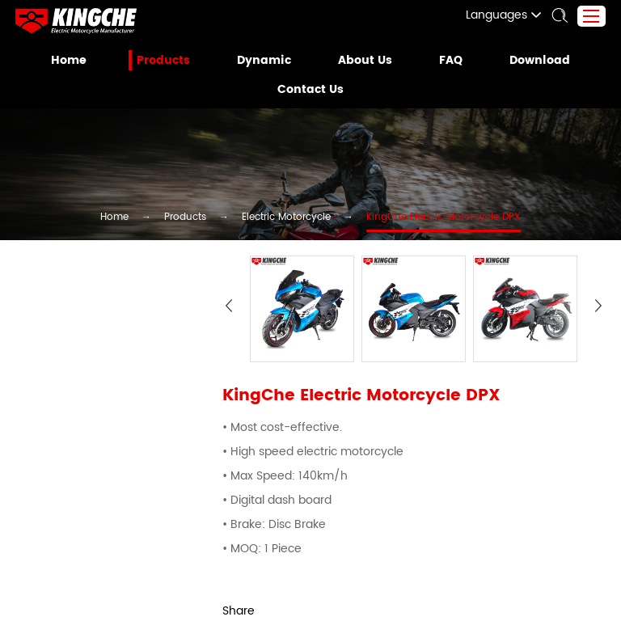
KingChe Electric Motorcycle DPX (421, 218)
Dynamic (265, 61)
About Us (362, 61)
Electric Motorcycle (285, 218)
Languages (512, 15)
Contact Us (310, 90)
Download (532, 61)
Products (168, 61)
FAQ (446, 61)
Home (77, 61)
